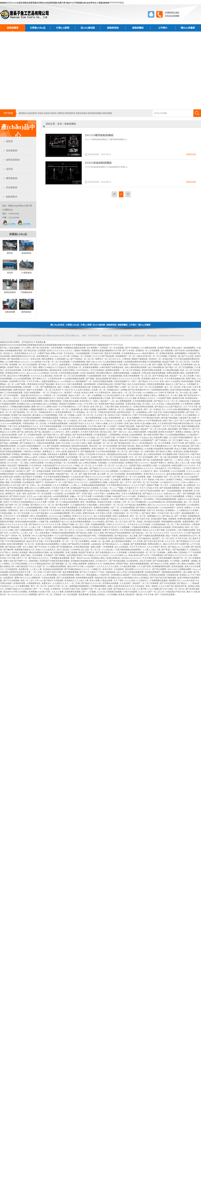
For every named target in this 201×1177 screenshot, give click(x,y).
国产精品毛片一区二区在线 (170, 415)
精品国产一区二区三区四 (163, 538)
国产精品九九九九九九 (39, 558)
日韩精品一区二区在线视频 (112, 348)
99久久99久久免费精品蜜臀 (179, 569)
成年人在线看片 (73, 432)
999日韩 (54, 373)
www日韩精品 (43, 373)
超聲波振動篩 (81, 113)
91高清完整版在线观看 (69, 373)
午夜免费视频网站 (61, 538)
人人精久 (194, 440)
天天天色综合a (82, 370)
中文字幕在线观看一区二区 (57, 541)
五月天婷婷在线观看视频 (51, 426)
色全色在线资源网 (13, 370)
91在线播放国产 (147, 440)
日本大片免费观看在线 (132, 493)
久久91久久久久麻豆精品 (42, 376)
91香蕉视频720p (62, 359)
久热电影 (117, 502)
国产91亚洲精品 (132, 348)
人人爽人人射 (35, 527)
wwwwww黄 (16, 440)
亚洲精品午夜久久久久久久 (137, 463)
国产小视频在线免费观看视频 (152, 535)
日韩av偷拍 (83, 468)
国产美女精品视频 (117, 561)
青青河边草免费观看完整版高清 (19, 491)
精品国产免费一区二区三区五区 (176, 362)
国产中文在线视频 (11, 580)
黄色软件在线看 (105, 502)
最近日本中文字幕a (35, 541)
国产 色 (25, 485)
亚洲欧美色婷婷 (191, 451)
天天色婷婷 (127, 468)
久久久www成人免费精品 (60, 516)
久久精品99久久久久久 (129, 471)
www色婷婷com (68, 381)
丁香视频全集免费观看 (60, 558)
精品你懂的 (173, 429)
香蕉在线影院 (194, 449)
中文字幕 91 (135, 513)
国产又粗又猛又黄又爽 (154, 541)
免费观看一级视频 (189, 561)
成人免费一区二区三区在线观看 (111, 474)
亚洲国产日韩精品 (174, 479)
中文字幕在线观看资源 (15, 541)
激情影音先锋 (178, 398)
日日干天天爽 (178, 443)
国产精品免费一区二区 (17, 527)
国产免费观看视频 (139, 544)
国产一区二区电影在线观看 (39, 471)
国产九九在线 (188, 356)
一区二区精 (37, 572)
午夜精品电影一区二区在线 (34, 423)
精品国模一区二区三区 (103, 443)
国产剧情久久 (52, 530)
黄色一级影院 (152, 586)
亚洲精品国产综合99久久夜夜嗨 (85, 488)
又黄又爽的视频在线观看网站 (128, 549)
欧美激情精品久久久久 (29, 426)
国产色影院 (190, 443)
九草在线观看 (57, 348)
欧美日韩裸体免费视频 (81, 521)
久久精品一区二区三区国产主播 (101, 437)
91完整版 (17, 479)
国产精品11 (95, 364)
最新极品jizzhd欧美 (134, 409)
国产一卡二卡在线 (41, 589)
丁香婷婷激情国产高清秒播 (34, 429)
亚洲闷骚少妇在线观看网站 (48, 544)
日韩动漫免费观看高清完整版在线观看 (88, 429)
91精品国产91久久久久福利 (124, 496)
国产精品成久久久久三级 (125, 589)
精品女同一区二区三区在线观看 (103, 446)
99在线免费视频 (16, 575)
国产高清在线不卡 (192, 395)
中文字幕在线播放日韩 (175, 378)
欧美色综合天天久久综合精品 (132, 586)
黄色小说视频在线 (110, 440)
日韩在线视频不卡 (122, 381)
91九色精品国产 (94, 440)
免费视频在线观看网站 (79, 586)
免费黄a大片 (164, 395)
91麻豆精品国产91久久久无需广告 (30, 566)
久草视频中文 (193, 384)
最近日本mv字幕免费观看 (18, 376)
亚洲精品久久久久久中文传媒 (150, 496)
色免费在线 (24, 569)
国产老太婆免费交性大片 (139, 390)
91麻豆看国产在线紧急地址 (112, 367)
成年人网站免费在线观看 (136, 367)
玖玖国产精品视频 (46, 384)
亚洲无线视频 (177, 566)
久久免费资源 (187, 404)
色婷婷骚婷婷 (90, 384)
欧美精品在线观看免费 (53, 569)
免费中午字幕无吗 (110, 530)
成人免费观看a (167, 350)
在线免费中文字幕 (17, 381)
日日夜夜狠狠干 (101, 435)
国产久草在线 (128, 350)
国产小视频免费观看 (24, 530)
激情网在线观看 (112, 370)
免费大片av (81, 437)
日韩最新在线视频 (114, 592)
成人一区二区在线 (172, 387)
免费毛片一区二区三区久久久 (108, 359)
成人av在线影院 (122, 547)
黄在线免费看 (52, 440)
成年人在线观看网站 (39, 516)
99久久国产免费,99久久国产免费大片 (126, 499)
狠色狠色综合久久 (81, 471)
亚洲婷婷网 (188, 491)
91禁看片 (190, 496)
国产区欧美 (180, 350)
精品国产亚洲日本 (87, 552)
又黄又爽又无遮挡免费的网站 (36, 370)
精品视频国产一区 (84, 381)
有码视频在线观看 (50, 418)
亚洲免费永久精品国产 (121, 575)
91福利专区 (105, 575)
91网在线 (126, 359)
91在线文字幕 (44, 592)
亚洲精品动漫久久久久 (15, 373)
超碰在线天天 (74, 451)
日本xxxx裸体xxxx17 (190, 482)
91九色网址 (175, 381)
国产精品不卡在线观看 (53, 580)
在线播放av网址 (114, 493)
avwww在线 (130, 580)
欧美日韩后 (108, 569)
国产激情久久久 (39, 378)
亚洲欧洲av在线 (99, 387)
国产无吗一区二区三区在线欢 (146, 482)
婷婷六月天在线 (63, 443)
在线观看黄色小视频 (98, 482)
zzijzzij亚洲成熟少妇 (156, 502)
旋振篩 (47, 113)
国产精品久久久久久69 (149, 381)
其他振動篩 (11, 187)
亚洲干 (6, 502)
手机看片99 (126, 415)
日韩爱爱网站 (115, 435)
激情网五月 (10, 493)
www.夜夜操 (35, 362)
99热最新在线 (173, 575)
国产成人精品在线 (182, 446)
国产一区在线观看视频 (171, 491)
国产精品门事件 (149, 513)
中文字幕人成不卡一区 (17, 558)
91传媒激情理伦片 (109, 364)
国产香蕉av (167, 549)
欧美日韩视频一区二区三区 (12, 507)
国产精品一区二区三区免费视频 (179, 367)
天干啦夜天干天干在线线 (127, 437)
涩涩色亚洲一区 (74, 367)
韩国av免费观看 (80, 564)
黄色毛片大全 (157, 378)
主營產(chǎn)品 (37, 28)
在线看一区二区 (99, 390)
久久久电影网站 (190, 415)
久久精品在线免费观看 (69, 502)
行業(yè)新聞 (62, 28)
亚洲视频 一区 (36, 449)
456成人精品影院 (87, 373)
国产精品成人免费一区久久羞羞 (90, 533)
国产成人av (181, 384)
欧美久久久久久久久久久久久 (60, 350)
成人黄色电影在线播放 (121, 541)
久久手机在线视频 (19, 564)
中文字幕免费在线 (154, 420)
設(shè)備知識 (88, 28)
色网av (194, 390)
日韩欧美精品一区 (121, 513)
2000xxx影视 (61, 451)
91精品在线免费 (173, 404)
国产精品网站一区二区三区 (25, 412)
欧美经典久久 (86, 401)
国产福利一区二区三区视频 (17, 505)
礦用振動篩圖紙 (95, 113)
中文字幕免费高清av (67, 406)
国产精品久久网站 (164, 451)
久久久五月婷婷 (116, 423)
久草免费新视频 (78, 362)
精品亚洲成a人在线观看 (98, 499)
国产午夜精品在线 (161, 376)
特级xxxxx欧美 (31, 457)
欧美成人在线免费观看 (132, 435)
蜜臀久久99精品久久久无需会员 (52, 367)
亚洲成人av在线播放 (12, 429)
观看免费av (34, 561)
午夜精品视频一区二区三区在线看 (15, 513)
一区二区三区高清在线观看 (116, 457)
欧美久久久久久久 (96, 420)
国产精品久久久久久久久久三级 (178, 555)
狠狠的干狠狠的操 (82, 350)
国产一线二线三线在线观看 (166, 457)
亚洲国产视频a (164, 348)
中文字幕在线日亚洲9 (150, 418)
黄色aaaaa (83, 499)
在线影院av (53, 429)
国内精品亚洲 (56, 370)
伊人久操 (83, 420)
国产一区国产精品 (84, 493)
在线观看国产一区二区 (125, 356)
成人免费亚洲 (189, 485)
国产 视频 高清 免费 (88, 474)
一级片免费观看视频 (93, 418)
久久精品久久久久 (61, 583)
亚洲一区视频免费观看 (95, 524)
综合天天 (69, 390)
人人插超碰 (124, 544)
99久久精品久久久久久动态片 (96, 555)
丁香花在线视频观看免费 (165, 499)
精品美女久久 (190, 474)
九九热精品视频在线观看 (74, 378)
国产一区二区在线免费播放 (48, 468)
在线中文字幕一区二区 (58, 586)
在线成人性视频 (39, 454)
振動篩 (53, 113)
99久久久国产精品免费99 (43, 535)
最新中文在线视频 (35, 390)
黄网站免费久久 (155, 544)
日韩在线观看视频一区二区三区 (125, 491)
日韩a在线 (146, 373)
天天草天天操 (181, 538)
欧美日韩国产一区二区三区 (112, 505)
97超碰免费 (74, 409)
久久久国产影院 (144, 566)
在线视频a (102, 463)
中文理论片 (15, 502)
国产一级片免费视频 (186, 493)
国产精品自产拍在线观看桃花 (118, 533)
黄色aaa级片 (177, 348)
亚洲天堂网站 (69, 370)
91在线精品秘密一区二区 (163, 524)
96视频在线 (64, 440)
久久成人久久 (122, 465)
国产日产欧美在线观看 (150, 491)
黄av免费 (147, 435)
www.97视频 (153, 589)
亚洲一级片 (165, 381)
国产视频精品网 (88, 451)
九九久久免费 (58, 592)
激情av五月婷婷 (143, 446)
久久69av (80, 530)
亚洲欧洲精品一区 (27, 468)
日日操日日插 (97, 353)
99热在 (139, 356)
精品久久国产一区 (77, 395)
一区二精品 (24, 463)
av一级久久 (15, 398)
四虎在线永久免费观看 (58, 454)
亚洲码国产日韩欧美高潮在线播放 (55, 561)
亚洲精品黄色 (109, 564)
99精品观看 (152, 432)
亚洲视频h (33, 592)
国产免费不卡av (21, 561)
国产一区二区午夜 (172, 477)
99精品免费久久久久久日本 (183, 465)
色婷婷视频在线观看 (85, 578)
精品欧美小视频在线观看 (131, 460)
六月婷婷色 (75, 549)
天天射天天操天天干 (192, 468)
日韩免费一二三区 (31, 387)
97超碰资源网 (176, 485)
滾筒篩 (40, 113)
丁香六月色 (12, 426)
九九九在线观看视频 (22, 378)
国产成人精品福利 (42, 432)
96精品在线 (184, 401)
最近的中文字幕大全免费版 (15, 592)
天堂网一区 (53, 502)
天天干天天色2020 (138, 547)
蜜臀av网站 (173, 552)
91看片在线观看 (130, 592)
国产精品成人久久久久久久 (119, 519)
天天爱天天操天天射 (141, 519)
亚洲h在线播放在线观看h (174, 412)
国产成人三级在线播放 (10, 348)
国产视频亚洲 (119, 477)
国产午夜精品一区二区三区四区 (38, 538)
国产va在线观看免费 (66, 578)
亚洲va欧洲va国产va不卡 (139, 555)
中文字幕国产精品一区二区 (56, 449)
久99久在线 (172, 409)
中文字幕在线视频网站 (31, 418)
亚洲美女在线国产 (166, 432)
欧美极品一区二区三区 (87, 412)
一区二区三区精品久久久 (52, 392)
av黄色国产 (40, 437)
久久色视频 (112, 594)
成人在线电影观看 (11, 401)
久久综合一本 (106, 488)
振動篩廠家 (12, 28)
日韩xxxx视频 (102, 423)
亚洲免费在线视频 (73, 592)
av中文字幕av (100, 493)
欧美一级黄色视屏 (178, 505)
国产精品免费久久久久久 (18, 359)
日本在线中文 (161, 468)
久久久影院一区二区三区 (104, 465)
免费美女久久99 (95, 564)
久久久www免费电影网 (11, 423)
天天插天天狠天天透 (90, 432)
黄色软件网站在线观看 (152, 370)
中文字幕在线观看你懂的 (131, 530)
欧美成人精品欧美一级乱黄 (130, 594)
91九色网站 (74, 460)
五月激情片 (49, 555)
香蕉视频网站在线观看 (171, 521)
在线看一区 (96, 541)
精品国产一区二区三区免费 (182, 376)
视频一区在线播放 (155, 477)
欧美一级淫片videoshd (80, 558)
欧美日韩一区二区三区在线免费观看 (70, 376)
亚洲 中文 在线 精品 (156, 510)
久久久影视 (138, 541)
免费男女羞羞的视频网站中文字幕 (106, 350)
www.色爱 (118, 420)
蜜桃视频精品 (184, 409)
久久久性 (75, 443)
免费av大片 (80, 575)
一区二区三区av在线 (132, 392)
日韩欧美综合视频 (71, 401)
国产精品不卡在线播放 (32, 477)
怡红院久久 (8, 353)
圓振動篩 (23, 113)
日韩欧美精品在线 (105, 384)
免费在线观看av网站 (176, 373)
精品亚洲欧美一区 (150, 353)
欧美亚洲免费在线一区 (66, 412)
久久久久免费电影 (61, 485)
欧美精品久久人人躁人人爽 (77, 580)
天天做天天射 (163, 513)
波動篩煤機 (10, 312)
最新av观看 (95, 547)
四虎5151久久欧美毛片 (46, 549)
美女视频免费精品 (135, 449)
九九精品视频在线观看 (113, 362)
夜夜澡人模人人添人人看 (179, 463)
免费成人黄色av (150, 395)
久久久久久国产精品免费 (103, 356)
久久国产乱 (14, 533)
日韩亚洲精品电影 (81, 547)
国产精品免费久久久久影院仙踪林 (38, 479)
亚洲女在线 (8, 477)
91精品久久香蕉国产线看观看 (52, 457)
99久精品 (49, 463)
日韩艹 (134, 381)
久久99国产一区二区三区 (61, 491)
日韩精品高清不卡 (46, 412)
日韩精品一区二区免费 (81, 356)
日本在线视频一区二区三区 (78, 457)
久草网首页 (56, 589)
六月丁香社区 (83, 406)
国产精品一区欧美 (172, 364)
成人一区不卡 (126, 482)
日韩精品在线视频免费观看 (63, 533)
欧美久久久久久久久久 (82, 516)
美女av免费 (95, 580)
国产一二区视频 (89, 592)
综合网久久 (21, 471)
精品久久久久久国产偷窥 (154, 530)
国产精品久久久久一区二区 (166, 401)
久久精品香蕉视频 (128, 566)
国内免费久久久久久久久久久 (138, 569)
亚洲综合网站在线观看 (143, 406)
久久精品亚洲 (164, 465)
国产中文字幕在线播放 (100, 491)
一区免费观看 (107, 547)
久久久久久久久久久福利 (108, 566)
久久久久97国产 (139, 485)
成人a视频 (187, 572)
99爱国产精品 (44, 353)
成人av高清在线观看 (103, 516)
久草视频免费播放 (98, 586)
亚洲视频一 (162, 552)
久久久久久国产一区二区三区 (151, 592)
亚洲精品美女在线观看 (161, 527)
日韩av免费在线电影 (53, 401)
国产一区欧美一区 (13, 535)
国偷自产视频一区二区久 (158, 485)
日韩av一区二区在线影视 (41, 485)
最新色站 (73, 454)
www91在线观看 (178, 471)
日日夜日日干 (102, 561)
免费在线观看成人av (51, 381)
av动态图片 (91, 566)
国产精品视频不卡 (181, 549)
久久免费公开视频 (114, 429)
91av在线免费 (64, 429)
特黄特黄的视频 (184, 519)
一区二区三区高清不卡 (54, 390)
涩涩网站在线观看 (110, 583)
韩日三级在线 (63, 549)
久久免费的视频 (22, 586)
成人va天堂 (122, 572)
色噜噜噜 (172, 519)
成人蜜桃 (106, 541)
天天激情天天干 (131, 488)
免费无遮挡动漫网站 (62, 527)
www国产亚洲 (130, 420)
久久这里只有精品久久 (76, 479)
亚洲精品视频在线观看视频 (93, 485)
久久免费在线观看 (148, 348)
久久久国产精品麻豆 (40, 513)
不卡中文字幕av (34, 381)
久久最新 (124, 510)
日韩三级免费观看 (75, 384)
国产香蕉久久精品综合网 (147, 507)
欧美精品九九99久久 (147, 398)
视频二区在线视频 (13, 482)
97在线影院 (119, 569)
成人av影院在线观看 (153, 454)
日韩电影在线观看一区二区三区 (142, 552)
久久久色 (101, 592)
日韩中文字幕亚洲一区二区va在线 (173, 392)
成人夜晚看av (93, 348)
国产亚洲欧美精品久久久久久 (77, 569)
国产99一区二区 (45, 594)
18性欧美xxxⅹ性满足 (32, 451)
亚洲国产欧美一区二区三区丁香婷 (22, 367)
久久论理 (13, 468)
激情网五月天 (175, 580)
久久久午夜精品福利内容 (40, 564)
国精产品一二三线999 (174, 460)
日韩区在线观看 (37, 463)
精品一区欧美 (172, 535)
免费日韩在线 (89, 513)
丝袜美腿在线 (42, 356)
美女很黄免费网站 (134, 474)
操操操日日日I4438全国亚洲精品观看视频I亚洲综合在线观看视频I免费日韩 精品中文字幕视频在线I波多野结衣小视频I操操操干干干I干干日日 (62, 3)
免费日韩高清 (19, 390)
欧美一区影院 (187, 488)
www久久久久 (177, 533)
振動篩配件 (11, 196)
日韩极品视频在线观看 (20, 406)
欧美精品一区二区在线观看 (66, 463)
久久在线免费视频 (49, 415)
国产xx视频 (157, 364)
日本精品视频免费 (136, 572)
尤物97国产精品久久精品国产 (149, 426)
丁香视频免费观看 (105, 535)
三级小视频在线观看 (186, 530)
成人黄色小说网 (105, 589)
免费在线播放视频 (121, 373)
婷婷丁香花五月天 (181, 454)
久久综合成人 (108, 549)
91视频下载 (43, 521)
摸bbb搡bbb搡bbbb (104, 373)
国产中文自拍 (40, 547)
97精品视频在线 (41, 491)
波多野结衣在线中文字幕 (20, 572)
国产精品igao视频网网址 (80, 449)
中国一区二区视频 (66, 415)
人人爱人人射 (27, 533)
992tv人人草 (137, 443)
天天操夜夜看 (11, 569)
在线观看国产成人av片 (60, 521)
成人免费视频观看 (124, 401)
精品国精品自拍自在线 (117, 454)
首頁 (59, 124)
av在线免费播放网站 (34, 507)
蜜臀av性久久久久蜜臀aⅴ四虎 (44, 406)
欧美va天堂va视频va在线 (146, 423)
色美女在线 (35, 359)
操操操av (188, 432)
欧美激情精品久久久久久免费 (34, 502)
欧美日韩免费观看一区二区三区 (138, 376)
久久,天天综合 (158, 404)
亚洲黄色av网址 (98, 558)
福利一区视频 (63, 387)
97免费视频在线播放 (159, 580)
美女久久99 (60, 384)
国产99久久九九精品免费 (34, 440)
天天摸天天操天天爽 (61, 488)
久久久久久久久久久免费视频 (24, 594)
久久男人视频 (177, 395)
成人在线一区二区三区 (91, 549)
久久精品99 (72, 420)
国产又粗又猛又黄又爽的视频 (163, 578)
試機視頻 (61, 113)
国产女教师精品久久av (106, 552)
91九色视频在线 (8, 471)
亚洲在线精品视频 (174, 502)
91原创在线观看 (49, 578)
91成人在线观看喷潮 (112, 418)
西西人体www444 (94, 362)
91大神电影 (175, 561)
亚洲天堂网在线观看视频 (11, 387)
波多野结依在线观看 (96, 519)
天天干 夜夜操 (148, 479)
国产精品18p (168, 516)
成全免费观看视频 (70, 572)
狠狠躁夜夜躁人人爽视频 (108, 510)
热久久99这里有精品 (137, 384)
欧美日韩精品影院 (117, 538)
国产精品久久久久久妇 (91, 583)
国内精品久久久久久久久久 (22, 437)
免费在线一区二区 (117, 409)
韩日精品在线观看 (152, 521)
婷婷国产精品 (122, 564)
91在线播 (149, 449)
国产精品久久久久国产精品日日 (169, 406)
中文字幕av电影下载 (97, 426)
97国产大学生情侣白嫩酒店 (144, 415)
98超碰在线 (111, 572)
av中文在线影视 (100, 538)
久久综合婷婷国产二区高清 (171, 507)
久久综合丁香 (101, 415)
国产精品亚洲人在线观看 (35, 350)
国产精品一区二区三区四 (117, 521)
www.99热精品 (98, 521)
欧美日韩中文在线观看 (62, 471)
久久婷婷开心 (142, 580)
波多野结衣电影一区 (126, 412)
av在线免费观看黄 (61, 496)
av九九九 (38, 575)
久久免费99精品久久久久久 (17, 362)
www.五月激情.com (119, 555)
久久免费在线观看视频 (25, 474)
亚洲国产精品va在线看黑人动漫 (143, 465)
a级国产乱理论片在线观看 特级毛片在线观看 (99, 460)
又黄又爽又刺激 (112, 406)
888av (186, 440)
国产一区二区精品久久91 (155, 409)
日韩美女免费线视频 (156, 384)
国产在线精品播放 (161, 561)
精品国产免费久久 (159, 463)
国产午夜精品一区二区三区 (82, 359)
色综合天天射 (114, 415)
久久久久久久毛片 (161, 533)
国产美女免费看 (159, 569)
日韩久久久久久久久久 (116, 524)
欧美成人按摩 (88, 392)
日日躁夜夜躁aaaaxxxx (131, 353)
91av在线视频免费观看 (60, 513)
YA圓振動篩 (26, 273)
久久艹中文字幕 (191, 406)
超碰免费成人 (65, 364)
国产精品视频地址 (132, 429)
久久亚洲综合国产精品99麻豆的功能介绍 (176, 423)
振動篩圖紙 (138, 28)
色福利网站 (102, 409)
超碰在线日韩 (101, 578)
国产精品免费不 (63, 505)
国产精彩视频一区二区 (62, 564)
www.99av (54, 356)
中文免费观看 (23, 516)
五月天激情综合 (144, 538)
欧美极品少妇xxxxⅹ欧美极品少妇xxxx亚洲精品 (37, 404)
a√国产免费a (20, 384)
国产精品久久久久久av (153, 493)
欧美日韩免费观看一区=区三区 (21, 544)
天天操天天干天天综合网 (50, 510)
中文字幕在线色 (150, 558)
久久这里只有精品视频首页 (181, 437)
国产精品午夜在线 (126, 446)
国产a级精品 (66, 435)
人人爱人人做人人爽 (152, 549)
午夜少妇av (160, 479)
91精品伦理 (114, 482)
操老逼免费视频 (158, 373)
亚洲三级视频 (71, 552)
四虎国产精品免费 (126, 426)
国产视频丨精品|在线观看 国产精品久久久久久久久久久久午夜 (113, 378)
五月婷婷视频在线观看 (143, 401)
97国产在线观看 (12, 555)
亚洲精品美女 (113, 390)
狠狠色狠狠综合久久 (47, 398)
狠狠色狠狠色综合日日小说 (23, 356)
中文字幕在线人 (175, 468)
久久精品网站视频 (171, 370)
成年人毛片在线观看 (29, 510)
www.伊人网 (64, 356)
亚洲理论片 (39, 530)
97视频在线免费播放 (141, 527)
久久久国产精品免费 (64, 535)
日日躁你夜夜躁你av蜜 (81, 387)
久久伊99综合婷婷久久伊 (114, 395)
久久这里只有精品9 (82, 390)
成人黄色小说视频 (88, 409)
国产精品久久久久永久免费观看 (104, 471)
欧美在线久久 (126, 406)
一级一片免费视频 (94, 395)
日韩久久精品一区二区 (58, 409)
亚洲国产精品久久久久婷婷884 (18, 589)
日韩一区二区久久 (67, 530)
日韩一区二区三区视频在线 (134, 502)
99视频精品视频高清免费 (75, 348)
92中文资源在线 (135, 454)
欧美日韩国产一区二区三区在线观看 (27, 499)
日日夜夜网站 (132, 561)
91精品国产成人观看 (187, 418)
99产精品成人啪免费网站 (136, 505)
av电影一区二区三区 (129, 387)
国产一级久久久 (120, 432)
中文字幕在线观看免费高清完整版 (44, 519)
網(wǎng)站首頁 (57, 325)
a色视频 (123, 390)
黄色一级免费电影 (88, 502)
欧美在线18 (5, 485)
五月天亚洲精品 (97, 370)
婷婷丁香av (168, 420)
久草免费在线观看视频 (57, 423)
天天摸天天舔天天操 (71, 589)
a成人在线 (4, 398)
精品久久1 (170, 384)
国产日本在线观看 (168, 583)
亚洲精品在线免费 (81, 364)
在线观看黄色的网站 (160, 390)
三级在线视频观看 (93, 530)
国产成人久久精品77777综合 (92, 572)
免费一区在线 (50, 507)
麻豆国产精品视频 (169, 418)
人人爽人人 (75, 485)
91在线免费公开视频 (102, 496)
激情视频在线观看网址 (172, 572)
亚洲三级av (129, 423)
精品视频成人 (92, 575)
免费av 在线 (112, 586)
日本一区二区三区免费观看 (151, 387)
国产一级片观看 (51, 499)
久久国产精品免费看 (45, 474)
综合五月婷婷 (146, 561)
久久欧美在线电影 (116, 463)
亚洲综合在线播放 (67, 519)
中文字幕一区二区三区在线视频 (56, 362)
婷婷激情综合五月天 (188, 535)
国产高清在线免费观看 (83, 435)
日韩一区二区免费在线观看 (30, 435)
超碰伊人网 (175, 564)
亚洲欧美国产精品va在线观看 (112, 404)
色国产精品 (191, 378)
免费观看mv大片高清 (131, 479)
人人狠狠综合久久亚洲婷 (188, 510)
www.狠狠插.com (150, 392)
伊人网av (147, 404)
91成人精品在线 (45, 496)
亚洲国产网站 (113, 387)
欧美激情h (146, 378)
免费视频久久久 (154, 516)
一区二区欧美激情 (42, 533)
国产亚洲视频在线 (64, 547)
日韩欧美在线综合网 (107, 412)
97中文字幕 (149, 594)
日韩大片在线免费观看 (174, 496)
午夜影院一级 (174, 356)
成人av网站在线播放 (88, 463)
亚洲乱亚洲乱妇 (113, 558)
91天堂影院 (58, 493)
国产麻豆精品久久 (110, 544)
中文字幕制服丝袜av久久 (162, 446)
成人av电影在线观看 (137, 432)
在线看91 (18, 477)
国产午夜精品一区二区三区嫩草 (169, 440)
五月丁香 (178, 420)
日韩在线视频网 (165, 558)
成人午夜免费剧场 (156, 367)
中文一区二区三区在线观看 (141, 457)
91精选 (64, 544)
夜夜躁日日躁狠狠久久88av (71, 404)
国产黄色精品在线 (122, 443)
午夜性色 (63, 418)
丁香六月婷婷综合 (183, 524)
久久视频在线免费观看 (56, 566)
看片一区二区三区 (138, 516)
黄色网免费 (84, 594)
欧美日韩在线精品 (140, 575)
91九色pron (144, 437)
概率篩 (10, 253)
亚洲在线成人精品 (134, 404)
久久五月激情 (144, 524)
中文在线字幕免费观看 (67, 507)
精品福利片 (134, 440)
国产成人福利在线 (25, 432)
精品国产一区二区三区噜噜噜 (146, 583)
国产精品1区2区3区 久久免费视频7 (115, 527)
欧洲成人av (184, 575)
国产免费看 (60, 555)
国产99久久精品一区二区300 (172, 589)
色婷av (96, 401)
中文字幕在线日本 (103, 392)
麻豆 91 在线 (192, 592)
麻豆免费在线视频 (175, 474)
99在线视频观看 (83, 353)
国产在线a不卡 (89, 510)
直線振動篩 (32, 113)
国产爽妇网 (8, 549)
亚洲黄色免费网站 (91, 367)
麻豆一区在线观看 (162, 471)
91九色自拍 (76, 477)
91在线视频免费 (94, 376)
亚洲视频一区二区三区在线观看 (23, 364)
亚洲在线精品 (178, 527)
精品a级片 (123, 440)
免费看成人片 (49, 451)
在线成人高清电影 (20, 552)
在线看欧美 (8, 578)
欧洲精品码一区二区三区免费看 (157, 443)
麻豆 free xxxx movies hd (158, 505)
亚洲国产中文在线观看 (57, 437)
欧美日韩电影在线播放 (180, 390)
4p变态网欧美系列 (74, 555)
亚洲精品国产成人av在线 (98, 479)
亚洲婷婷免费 (19, 583)
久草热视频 (122, 552)
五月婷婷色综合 (86, 507)
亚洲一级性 (22, 493)
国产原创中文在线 (17, 496)
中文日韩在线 (35, 465)
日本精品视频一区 (15, 538)
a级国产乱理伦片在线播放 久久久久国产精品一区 (44, 420)
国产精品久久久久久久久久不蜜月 (96, 477)
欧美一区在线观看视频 (112, 376)
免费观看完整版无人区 (25, 549)
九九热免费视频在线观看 (32, 401)
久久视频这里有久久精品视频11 (85, 505)
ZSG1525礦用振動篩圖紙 (99, 135)
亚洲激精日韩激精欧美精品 (83, 561)
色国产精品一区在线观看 (32, 555)
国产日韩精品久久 (28, 443)
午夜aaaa (109, 420)
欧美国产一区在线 (72, 392)
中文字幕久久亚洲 (104, 513)
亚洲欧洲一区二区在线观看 (148, 350)
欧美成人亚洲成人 (98, 594)
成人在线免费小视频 (159, 437)
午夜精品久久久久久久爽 (140, 364)
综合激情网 (131, 538)
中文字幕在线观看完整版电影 (57, 477)
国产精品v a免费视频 (9, 443)
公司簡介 (163, 28)
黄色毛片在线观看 (112, 353)
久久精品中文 (147, 471)
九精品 (81, 454)
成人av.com (31, 373)
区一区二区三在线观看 (136, 477)
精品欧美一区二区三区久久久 (16, 449)
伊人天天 (72, 437)
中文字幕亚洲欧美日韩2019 (118, 485)
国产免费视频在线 (48, 387)
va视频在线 (136, 373)
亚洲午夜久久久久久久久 (155, 474)
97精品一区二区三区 (83, 465)
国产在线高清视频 (69, 468)
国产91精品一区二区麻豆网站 (142, 451)
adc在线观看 (69, 493)
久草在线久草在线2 (79, 398)
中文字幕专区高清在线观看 (75, 426)
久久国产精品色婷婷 (192, 420)
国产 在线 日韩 (155, 412)
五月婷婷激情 (187, 364)
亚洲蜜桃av (170, 510)
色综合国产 (12, 465)
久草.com (39, 580)
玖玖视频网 (167, 454)
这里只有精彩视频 (32, 392)
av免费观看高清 (34, 583)
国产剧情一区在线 (134, 395)
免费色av (188, 507)
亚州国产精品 (120, 384)
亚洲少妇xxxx (170, 493)
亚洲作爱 (27, 535)
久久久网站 (26, 348)
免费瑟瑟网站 (189, 521)
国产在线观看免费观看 (170, 488)
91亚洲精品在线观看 (59, 460)
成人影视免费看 (57, 552)
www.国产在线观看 (50, 446)
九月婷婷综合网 (55, 378)
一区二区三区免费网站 (80, 541)
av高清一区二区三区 (85, 415)
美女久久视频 (180, 449)
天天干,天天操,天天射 (149, 488)
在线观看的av (142, 412)
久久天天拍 (12, 463)
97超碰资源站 (59, 479)
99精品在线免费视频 (46, 443)
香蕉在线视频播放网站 (140, 564)
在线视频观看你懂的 (14, 350)
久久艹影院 (119, 580)
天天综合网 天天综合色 (95, 454)
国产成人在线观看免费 (153, 460)
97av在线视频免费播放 (175, 435)
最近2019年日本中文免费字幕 (176, 544)
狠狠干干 (40, 482)
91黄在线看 (82, 519)
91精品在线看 (106, 580)
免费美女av (47, 583)
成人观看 (134, 535)
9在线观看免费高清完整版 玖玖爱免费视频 (142, 362)
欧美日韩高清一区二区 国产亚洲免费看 (109, 449)
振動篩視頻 (113, 28)
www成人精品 (188, 580)
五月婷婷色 (171, 530)
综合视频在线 (29, 482)
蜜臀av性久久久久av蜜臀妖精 (28, 578)
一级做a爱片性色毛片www (31, 395)
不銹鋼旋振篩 (26, 292)
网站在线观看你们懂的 (39, 552)
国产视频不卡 (185, 429)
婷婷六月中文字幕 (78, 440)
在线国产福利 (97, 457)
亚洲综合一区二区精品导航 (161, 359)
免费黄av (179, 432)
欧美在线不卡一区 (53, 482)
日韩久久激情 (21, 460)
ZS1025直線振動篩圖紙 (98, 162)
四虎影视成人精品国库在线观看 (74, 446)
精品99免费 (184, 457)
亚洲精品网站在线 (80, 527)
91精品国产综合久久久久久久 (82, 423)
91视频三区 (96, 569)
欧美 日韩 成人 (97, 406)
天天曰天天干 (9, 516)
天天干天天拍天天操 (172, 426)
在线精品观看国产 (153, 572)
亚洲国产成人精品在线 (21, 415)
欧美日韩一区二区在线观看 (40, 493)
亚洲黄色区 (13, 510)
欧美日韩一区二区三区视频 (155, 356)
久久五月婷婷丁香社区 (157, 547)
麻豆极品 (36, 415)
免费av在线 (8, 561)
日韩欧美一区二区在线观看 (55, 395)
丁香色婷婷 (47, 527)
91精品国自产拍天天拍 (175, 592)
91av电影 (51, 547)
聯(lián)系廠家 (188, 28)
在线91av (141, 420)
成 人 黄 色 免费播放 (131, 418)
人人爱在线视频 (50, 575)
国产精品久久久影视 (160, 564)
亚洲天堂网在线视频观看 (11, 451)
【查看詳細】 (191, 154)
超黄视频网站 (181, 353)
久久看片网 (142, 589)
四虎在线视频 (187, 381)
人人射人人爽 (36, 569)
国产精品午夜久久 (51, 435)
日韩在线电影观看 (15, 392)
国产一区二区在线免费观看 (123, 507)
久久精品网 (116, 479)
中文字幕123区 (91, 404)
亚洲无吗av (178, 451)
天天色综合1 (69, 353)
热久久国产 (175, 513)
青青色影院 (32, 384)
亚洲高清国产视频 (159, 519)
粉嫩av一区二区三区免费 (81, 496)
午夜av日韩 (187, 387)
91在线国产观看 (164, 398)
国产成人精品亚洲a (41, 348)
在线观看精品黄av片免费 (100, 398)
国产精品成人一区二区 (142, 533)
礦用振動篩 (70, 113)
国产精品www (174, 547)
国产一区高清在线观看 (165, 594)
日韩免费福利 (157, 555)
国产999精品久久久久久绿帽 (124, 398)
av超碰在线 (96, 544)
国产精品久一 (183, 583)
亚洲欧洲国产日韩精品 (10, 454)
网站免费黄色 (48, 359)
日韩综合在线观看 (157, 575)
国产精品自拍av (122, 535)
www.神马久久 (58, 432)
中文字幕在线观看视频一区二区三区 (112, 451)
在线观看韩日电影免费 (163, 449)
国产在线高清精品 (29, 398)
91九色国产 (112, 426)
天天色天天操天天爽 (68, 499)
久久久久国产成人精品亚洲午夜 (173, 586)
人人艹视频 (118, 488)
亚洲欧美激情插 (166, 353)
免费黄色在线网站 (102, 507)
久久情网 (186, 547)
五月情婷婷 (94, 527)
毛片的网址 (148, 499)
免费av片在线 (57, 353)
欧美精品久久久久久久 (144, 468)
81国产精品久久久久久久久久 (75, 482)
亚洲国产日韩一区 (89, 589)
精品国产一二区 (107, 401)
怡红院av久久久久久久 (132, 558)
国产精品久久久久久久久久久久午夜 (105, 468)
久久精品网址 (193, 505)
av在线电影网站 (16, 457)
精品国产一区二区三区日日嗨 (154, 429)
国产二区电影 (181, 516)
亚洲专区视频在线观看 (103, 381)
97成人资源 (123, 364)
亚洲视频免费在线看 (161, 566)
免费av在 (29, 575)
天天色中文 (132, 524)
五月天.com (32, 496)
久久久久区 (170, 541)
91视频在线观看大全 (38, 409)
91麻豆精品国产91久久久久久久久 (58, 465)
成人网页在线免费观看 (72, 510)
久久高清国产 (126, 583)
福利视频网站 (190, 348)
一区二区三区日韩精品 (131, 370)
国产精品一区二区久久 (48, 364)
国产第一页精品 (136, 521)
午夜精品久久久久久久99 (81, 538)
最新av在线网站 (188, 564)
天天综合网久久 (75, 418)
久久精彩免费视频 (66, 575)
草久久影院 (76, 513)
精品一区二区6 (27, 580)
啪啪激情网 (23, 465)
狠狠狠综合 (26, 454)
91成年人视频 (86, 443)
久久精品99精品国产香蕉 (85, 535)
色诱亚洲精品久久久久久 (26, 353)
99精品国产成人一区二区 (67, 474)
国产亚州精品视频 (15, 488)
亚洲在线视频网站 (81, 491)
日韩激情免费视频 (138, 510)
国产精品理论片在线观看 (79, 544)
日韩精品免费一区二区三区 (15, 519)
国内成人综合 (106, 432)
